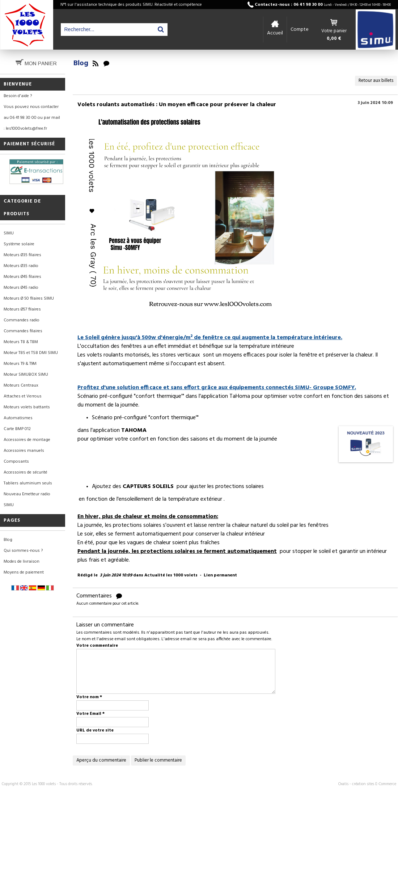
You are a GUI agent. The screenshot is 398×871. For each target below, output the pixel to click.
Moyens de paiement (24, 572)
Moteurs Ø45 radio (21, 287)
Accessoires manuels (24, 450)
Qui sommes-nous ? (23, 550)
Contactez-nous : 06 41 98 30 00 (323, 4)
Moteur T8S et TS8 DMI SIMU (31, 353)
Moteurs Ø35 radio (21, 266)
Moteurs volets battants (27, 407)
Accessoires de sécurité (25, 472)
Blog (8, 539)
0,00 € (334, 38)
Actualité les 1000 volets (171, 575)
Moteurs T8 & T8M (21, 342)
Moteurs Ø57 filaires (22, 309)
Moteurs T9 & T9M (20, 363)
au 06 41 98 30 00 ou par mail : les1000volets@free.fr (32, 123)
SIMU (9, 233)
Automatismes (18, 418)
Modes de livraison (21, 561)
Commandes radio (21, 320)
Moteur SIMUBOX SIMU (26, 374)
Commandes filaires (23, 331)
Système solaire (19, 244)
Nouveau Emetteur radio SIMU (27, 500)
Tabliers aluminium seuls (28, 483)
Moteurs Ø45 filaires (22, 276)
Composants (16, 461)
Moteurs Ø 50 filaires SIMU (29, 298)
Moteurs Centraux (21, 385)
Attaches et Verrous (23, 396)
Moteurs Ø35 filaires (22, 255)
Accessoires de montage (27, 439)
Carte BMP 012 (17, 429)
